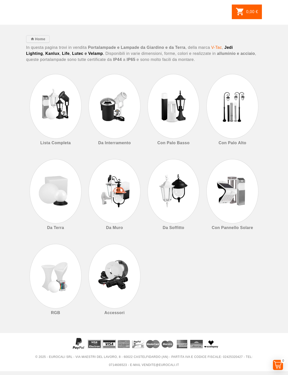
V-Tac (216, 47)
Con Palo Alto (232, 143)
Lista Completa (55, 143)
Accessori (114, 313)
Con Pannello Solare (232, 228)
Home (39, 39)
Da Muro (114, 228)
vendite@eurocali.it (160, 365)
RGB (55, 313)
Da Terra (55, 228)
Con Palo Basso (173, 143)
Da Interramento (114, 143)
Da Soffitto (173, 228)
